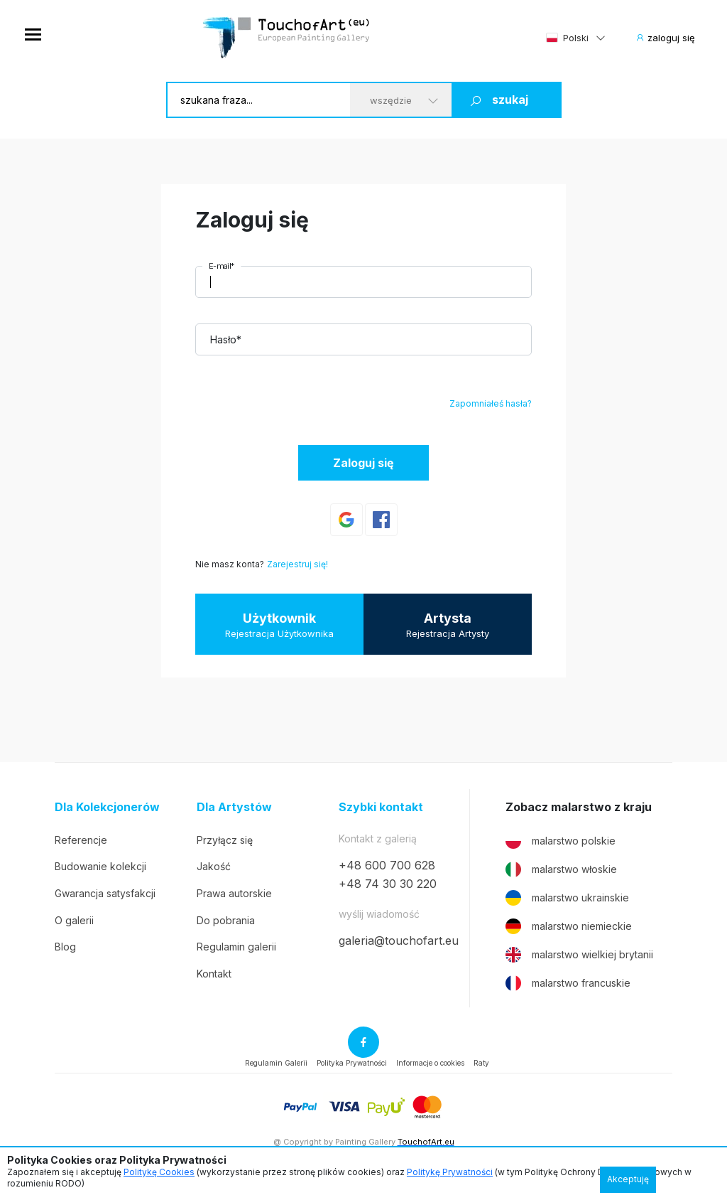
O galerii (74, 920)
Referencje (81, 840)
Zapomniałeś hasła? (490, 403)
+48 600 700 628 (387, 865)
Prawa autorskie (234, 893)
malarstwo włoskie (561, 869)
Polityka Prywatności (352, 1063)
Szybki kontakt (381, 807)
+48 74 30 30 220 (388, 884)
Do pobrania (226, 920)
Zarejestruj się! (297, 564)
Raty (481, 1063)
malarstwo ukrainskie (567, 898)
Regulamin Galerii (276, 1063)
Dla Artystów (234, 807)
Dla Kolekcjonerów (107, 807)
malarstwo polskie (560, 841)
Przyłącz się (225, 840)
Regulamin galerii (236, 947)
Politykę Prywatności (450, 1172)
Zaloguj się (363, 463)
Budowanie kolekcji (100, 866)
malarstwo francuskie (567, 983)
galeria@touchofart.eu (399, 940)
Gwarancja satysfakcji (105, 893)
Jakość (214, 866)
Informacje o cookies (430, 1063)
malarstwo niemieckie (568, 926)
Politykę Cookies (159, 1172)
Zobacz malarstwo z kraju (578, 807)
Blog (65, 947)
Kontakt (214, 974)
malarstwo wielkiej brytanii (579, 955)
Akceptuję (628, 1179)
